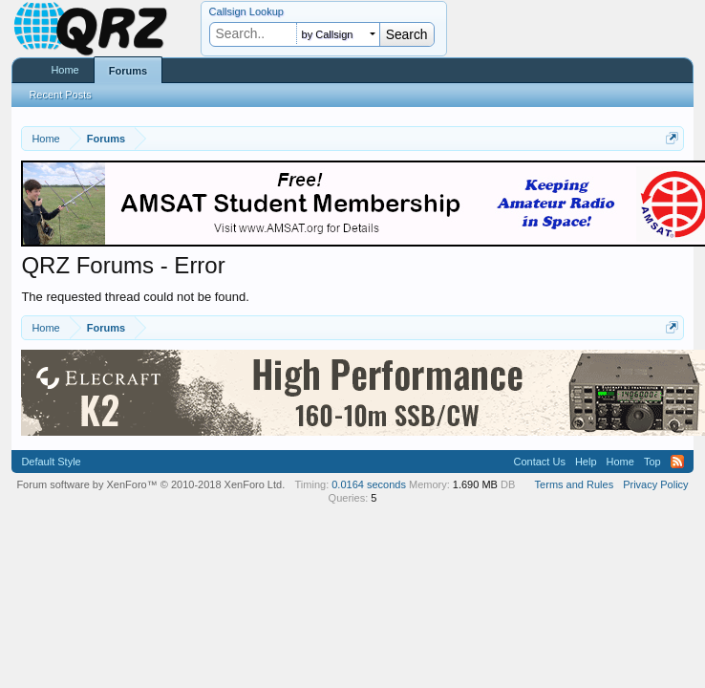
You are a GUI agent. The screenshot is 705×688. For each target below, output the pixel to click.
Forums (128, 70)
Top (652, 461)
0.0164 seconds (368, 484)
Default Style (50, 461)
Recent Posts (60, 94)
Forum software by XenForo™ (150, 484)
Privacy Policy (655, 484)
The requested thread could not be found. (135, 297)
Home (64, 69)
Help (586, 461)
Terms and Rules (574, 484)
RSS (677, 461)
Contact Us (539, 461)
